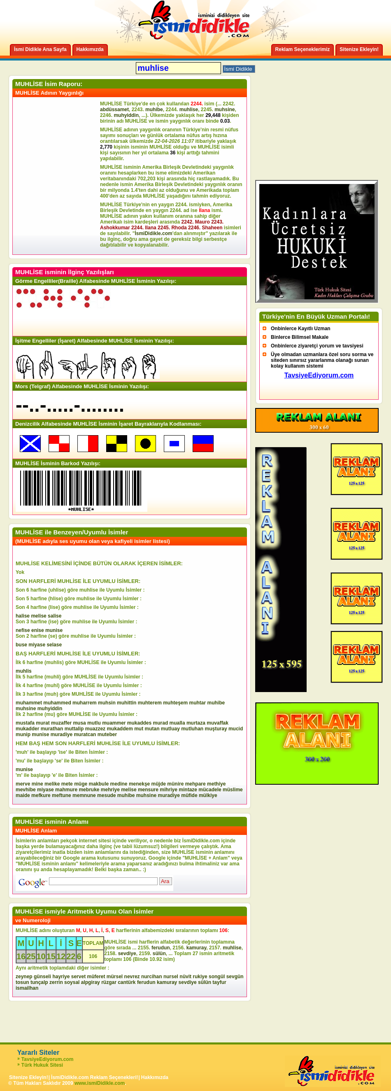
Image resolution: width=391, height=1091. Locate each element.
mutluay (170, 729)
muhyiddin (126, 115)
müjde (158, 784)
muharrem (84, 703)
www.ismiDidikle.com (99, 1083)
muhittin (126, 703)
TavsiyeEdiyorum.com (47, 1059)
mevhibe (26, 790)
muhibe (154, 109)
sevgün (235, 976)
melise (38, 616)
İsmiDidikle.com (153, 233)
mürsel (115, 976)
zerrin (56, 982)
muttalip (74, 729)
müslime (233, 790)
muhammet (29, 703)
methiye (216, 784)
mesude (106, 795)
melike (52, 784)
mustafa (25, 723)
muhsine (224, 109)
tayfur (219, 982)
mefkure (41, 795)
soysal (71, 982)
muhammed (57, 703)
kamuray (196, 948)
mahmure (66, 790)
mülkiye (208, 795)
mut (138, 729)
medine (119, 784)
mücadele (209, 790)
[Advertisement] (57, 176)
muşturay (216, 729)
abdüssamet (114, 109)
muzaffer (61, 723)
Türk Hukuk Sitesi (42, 1065)
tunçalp (39, 982)
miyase (36, 645)
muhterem (150, 703)
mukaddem (120, 729)
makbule (99, 784)
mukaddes (139, 723)
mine (37, 784)
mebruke (89, 790)
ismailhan (27, 988)
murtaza (195, 723)
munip (23, 734)
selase (54, 645)
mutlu (94, 723)
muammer (114, 723)
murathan (52, 729)
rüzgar (108, 982)
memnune (84, 795)
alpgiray (90, 982)
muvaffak (217, 723)
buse (21, 645)
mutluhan (192, 729)
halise (23, 616)
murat (42, 723)
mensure (148, 790)
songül (217, 976)
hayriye (61, 976)
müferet (96, 976)
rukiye (200, 976)
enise (37, 630)
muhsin (107, 703)
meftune (61, 795)
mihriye (168, 790)
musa (79, 723)
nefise (23, 630)
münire (175, 784)
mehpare (195, 784)
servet (78, 976)
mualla (177, 723)
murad (160, 723)
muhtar (197, 703)
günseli (42, 976)
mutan (152, 729)
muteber (107, 734)
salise (54, 616)
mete (67, 784)
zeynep (24, 976)
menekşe (139, 784)
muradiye (61, 734)
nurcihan (151, 976)
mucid (235, 729)
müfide (189, 795)
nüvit (185, 976)
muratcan (85, 734)
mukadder (27, 729)
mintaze (188, 790)
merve (23, 784)
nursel (170, 976)
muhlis (24, 671)
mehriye (110, 790)
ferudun (160, 948)
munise (54, 630)
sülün (159, 953)
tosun (22, 982)
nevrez (132, 976)
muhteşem (175, 703)
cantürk (126, 982)
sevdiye (127, 953)
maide (23, 795)
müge (80, 784)
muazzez (95, 729)
